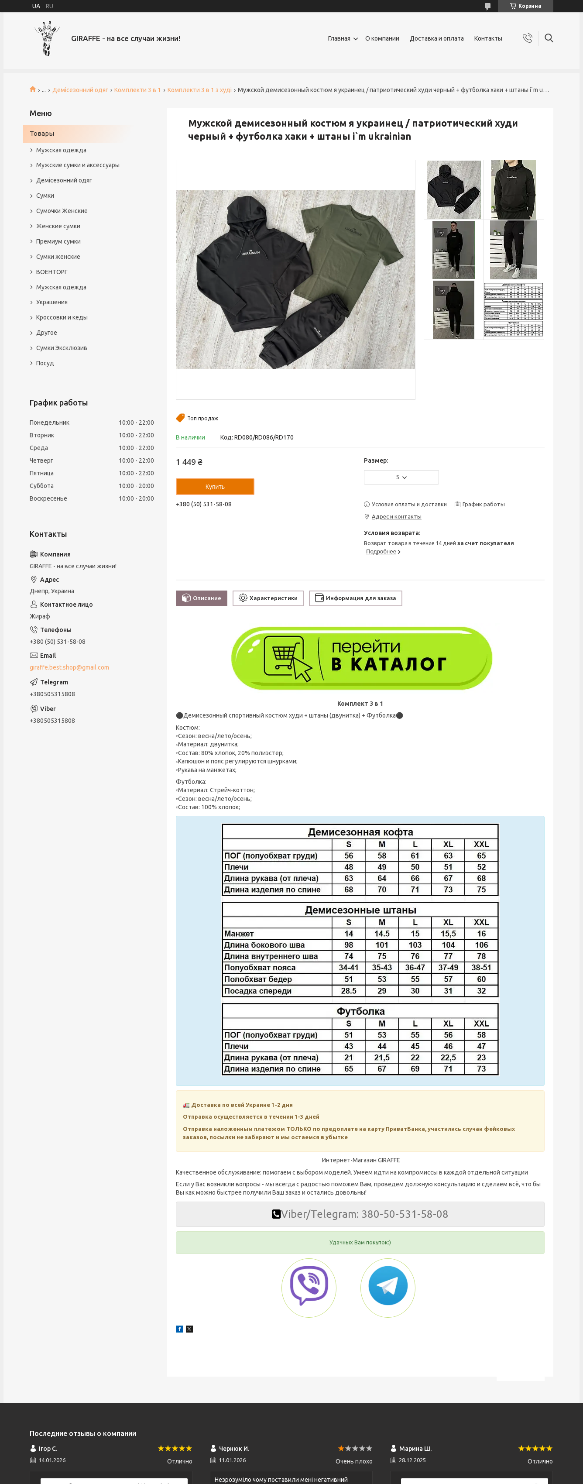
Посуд (45, 363)
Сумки (45, 195)
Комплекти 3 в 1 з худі (200, 89)
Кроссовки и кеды (62, 317)
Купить (215, 486)
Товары (42, 133)
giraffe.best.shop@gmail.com (69, 667)
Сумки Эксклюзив (61, 347)
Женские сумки (58, 226)
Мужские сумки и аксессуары (78, 164)
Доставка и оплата (437, 38)
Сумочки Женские (62, 210)
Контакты (488, 38)
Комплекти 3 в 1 (137, 89)
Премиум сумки (58, 241)
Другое (46, 332)
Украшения (52, 302)
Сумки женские (58, 256)
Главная (339, 38)
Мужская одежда (61, 150)
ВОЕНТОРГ (52, 271)
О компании (382, 38)
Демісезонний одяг (80, 89)
